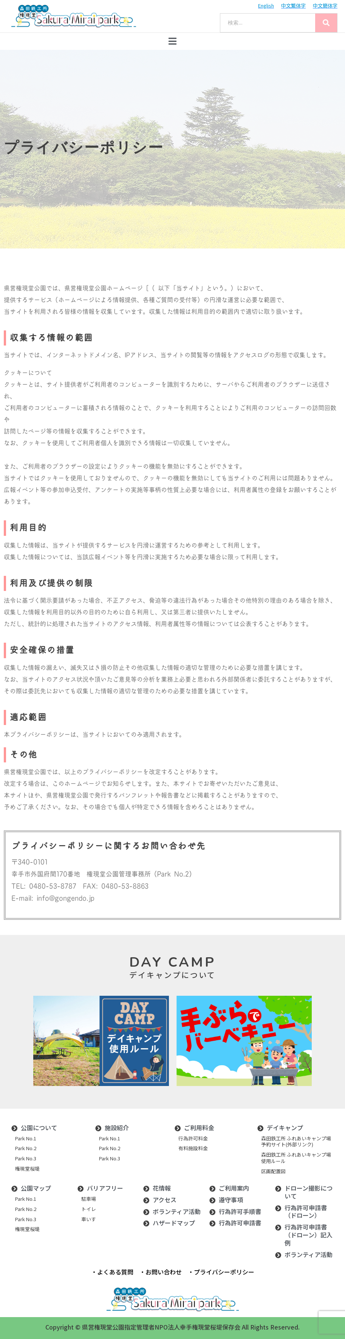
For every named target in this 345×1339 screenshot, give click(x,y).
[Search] (326, 23)
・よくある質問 (112, 1271)
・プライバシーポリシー (221, 1271)
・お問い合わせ (160, 1271)
